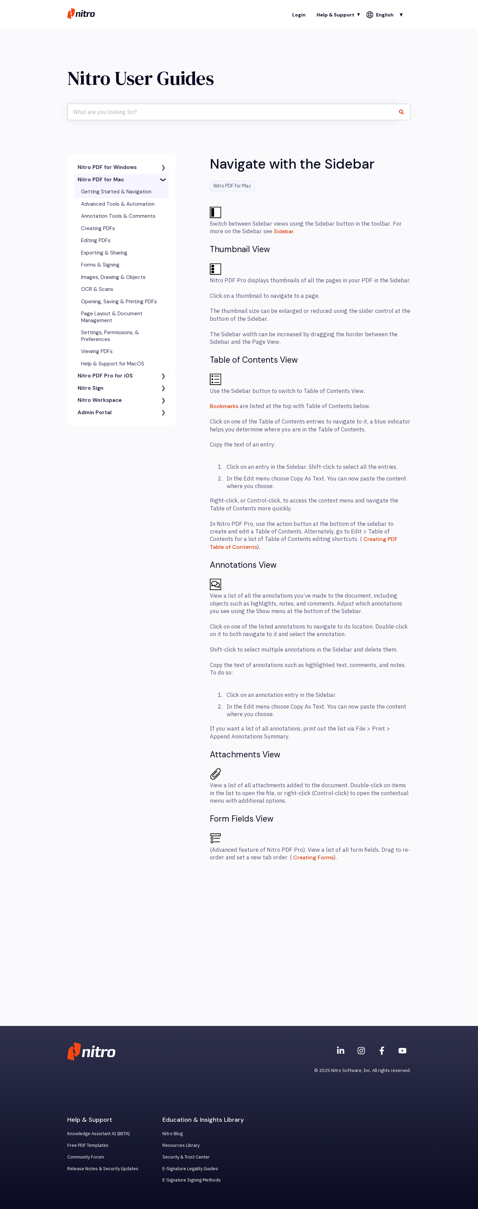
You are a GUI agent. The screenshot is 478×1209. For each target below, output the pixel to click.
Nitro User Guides (140, 78)
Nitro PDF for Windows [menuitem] (107, 167)
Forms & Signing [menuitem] (100, 264)
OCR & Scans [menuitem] (97, 289)
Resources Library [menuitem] (181, 1145)
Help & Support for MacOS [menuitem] (112, 363)
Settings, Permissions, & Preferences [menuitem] (110, 336)
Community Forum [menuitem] (85, 1157)
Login (299, 15)
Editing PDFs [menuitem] (96, 240)
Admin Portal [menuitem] (95, 412)
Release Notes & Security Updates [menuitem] (102, 1169)
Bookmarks (224, 406)
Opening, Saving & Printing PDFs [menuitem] (119, 301)
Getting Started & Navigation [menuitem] (116, 191)
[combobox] (232, 112)
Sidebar (284, 231)
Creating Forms (313, 857)
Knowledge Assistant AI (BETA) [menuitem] (98, 1134)
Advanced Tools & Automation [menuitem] (118, 204)
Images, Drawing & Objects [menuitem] (113, 277)
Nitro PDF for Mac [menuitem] (101, 179)
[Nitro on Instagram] (361, 1050)
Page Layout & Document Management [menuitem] (112, 317)
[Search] (404, 112)
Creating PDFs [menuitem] (98, 228)
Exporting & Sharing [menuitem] (104, 252)
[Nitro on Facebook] (382, 1050)
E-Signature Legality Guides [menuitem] (190, 1169)
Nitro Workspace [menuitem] (100, 400)
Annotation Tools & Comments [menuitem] (118, 216)
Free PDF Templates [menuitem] (88, 1145)
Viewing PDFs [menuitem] (97, 351)
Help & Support (335, 15)
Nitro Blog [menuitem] (172, 1134)
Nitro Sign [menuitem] (90, 388)
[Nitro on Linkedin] (340, 1050)
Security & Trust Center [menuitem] (186, 1157)
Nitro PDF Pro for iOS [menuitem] (105, 375)
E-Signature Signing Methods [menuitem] (191, 1180)
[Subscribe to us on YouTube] (402, 1050)
